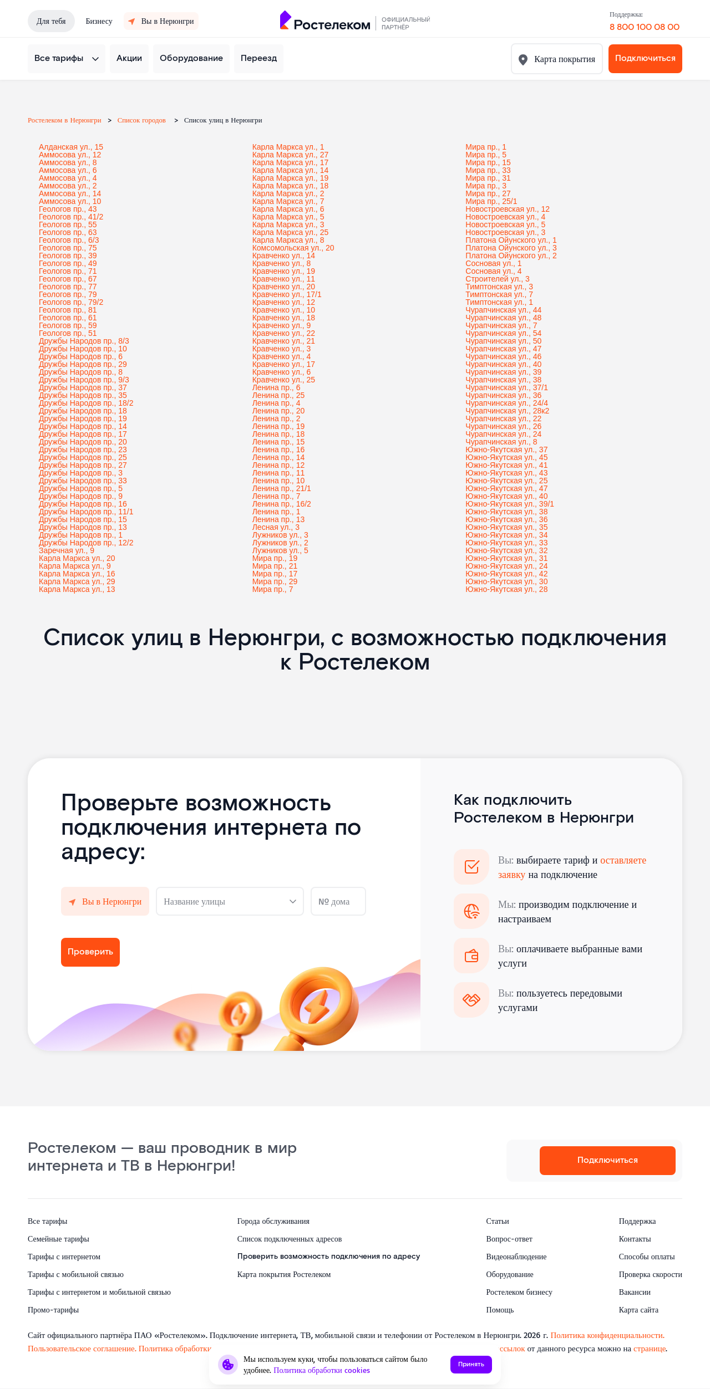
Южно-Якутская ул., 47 (506, 488)
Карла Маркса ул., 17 (290, 162)
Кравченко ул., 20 (283, 286)
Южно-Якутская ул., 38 (506, 511)
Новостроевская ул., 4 (505, 216)
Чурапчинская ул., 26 (503, 426)
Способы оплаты (647, 1256)
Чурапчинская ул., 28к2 (507, 410)
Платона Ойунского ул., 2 (510, 255)
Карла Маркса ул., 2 (288, 193)
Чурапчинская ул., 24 (503, 434)
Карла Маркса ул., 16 (77, 573)
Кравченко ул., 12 (283, 302)
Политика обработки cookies (321, 1370)
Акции (129, 58)
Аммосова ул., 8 (68, 162)
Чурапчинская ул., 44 (503, 309)
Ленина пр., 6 (276, 387)
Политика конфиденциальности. (607, 1335)
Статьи (497, 1220)
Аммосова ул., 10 (70, 201)
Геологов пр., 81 (68, 309)
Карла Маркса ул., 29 (77, 581)
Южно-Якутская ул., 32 (506, 550)
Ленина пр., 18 (278, 434)
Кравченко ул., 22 (283, 333)
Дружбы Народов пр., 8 (81, 371)
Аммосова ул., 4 (68, 177)
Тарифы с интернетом (64, 1256)
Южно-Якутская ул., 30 (506, 581)
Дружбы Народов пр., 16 (83, 503)
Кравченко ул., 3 (281, 348)
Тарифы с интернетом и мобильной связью (99, 1291)
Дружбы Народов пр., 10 (83, 348)
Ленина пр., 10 (278, 480)
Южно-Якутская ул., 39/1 (509, 503)
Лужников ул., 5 (280, 550)
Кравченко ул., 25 (283, 379)
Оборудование (191, 58)
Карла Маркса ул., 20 (77, 558)
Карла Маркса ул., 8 (288, 240)
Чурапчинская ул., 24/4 (506, 403)
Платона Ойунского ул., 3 (510, 247)
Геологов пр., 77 (68, 286)
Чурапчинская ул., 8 (501, 441)
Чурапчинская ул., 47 (503, 348)
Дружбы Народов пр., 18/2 (86, 403)
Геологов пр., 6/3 (69, 240)
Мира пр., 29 (275, 581)
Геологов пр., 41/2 (71, 216)
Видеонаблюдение (516, 1256)
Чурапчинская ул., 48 (503, 317)
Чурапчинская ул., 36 (503, 395)
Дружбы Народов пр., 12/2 (86, 542)
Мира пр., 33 (488, 170)
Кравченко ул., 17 (283, 364)
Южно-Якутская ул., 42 (506, 573)
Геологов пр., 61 (68, 317)
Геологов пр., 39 (68, 255)
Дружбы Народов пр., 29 (83, 364)
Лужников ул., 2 (280, 542)
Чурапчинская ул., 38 (503, 379)
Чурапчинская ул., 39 (503, 371)
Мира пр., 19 (275, 558)
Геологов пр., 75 (68, 247)
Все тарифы (58, 58)
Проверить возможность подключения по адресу (328, 1257)
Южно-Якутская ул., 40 (506, 496)
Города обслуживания (273, 1220)
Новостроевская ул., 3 (505, 232)
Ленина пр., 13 (278, 519)
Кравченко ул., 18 (283, 317)
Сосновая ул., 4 (493, 271)
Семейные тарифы (58, 1238)
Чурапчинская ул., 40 (503, 364)
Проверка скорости (650, 1274)
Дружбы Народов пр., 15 (83, 519)
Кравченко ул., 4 (281, 356)
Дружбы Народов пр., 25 (83, 457)
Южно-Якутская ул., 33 (506, 542)
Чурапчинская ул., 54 (503, 333)
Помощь (500, 1309)
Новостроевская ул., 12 (507, 209)
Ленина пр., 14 (278, 457)
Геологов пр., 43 (68, 209)
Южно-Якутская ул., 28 (506, 589)
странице (649, 1348)
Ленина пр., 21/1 (281, 488)
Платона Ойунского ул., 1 (510, 240)
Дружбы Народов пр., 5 (81, 488)
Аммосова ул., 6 (68, 170)
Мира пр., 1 (485, 146)
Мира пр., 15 (488, 162)
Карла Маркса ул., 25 (290, 232)
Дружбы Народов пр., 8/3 (84, 340)
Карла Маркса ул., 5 (288, 216)
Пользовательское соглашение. (82, 1348)
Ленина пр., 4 (276, 403)
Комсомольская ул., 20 (293, 247)
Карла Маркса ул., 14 (290, 170)
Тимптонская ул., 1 (499, 302)
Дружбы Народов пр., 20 (83, 441)
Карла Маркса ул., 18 (290, 185)
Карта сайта (638, 1309)
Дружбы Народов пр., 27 (83, 465)
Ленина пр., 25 (278, 395)
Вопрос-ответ (509, 1238)
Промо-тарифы (53, 1309)
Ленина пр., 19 (278, 426)
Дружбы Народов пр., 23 (83, 449)
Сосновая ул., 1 (493, 263)
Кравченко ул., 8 (281, 263)
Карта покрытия (563, 58)
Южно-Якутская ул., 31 (506, 558)
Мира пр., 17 (275, 573)
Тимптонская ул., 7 (499, 294)
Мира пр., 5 (485, 154)
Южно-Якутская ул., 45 (506, 457)
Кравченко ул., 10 (283, 309)
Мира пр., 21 (275, 565)
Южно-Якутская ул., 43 (506, 472)
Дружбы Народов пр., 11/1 (86, 511)
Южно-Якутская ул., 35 (506, 527)
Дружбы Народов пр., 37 (83, 387)
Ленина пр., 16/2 (281, 503)
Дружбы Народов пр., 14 (83, 426)
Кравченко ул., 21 (283, 340)
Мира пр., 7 (272, 589)
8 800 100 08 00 (644, 27)
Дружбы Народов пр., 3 (81, 472)
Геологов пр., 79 (68, 294)
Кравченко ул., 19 (283, 271)
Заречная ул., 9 (66, 550)
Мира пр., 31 (488, 177)
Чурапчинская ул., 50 (503, 340)
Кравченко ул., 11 (283, 278)
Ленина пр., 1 (276, 511)
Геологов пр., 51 (68, 333)
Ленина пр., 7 (276, 496)
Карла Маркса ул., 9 (75, 565)
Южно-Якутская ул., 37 (506, 449)
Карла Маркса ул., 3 (288, 224)
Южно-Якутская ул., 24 (506, 565)
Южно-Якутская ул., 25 (506, 480)
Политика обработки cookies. (192, 1348)
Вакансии (635, 1291)
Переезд (259, 58)
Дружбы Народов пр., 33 (83, 480)
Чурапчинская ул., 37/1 (506, 387)
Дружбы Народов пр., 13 (83, 527)
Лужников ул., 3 (280, 534)
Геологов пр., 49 (68, 263)
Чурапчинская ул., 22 (503, 418)
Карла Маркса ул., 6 (288, 209)
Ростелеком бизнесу (519, 1291)
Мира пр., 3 (485, 185)
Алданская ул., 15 (71, 146)
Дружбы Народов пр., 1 (81, 534)
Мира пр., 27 (488, 193)
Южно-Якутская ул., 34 (506, 534)
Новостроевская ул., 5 (505, 224)
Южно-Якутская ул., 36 (506, 519)
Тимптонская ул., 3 (499, 286)
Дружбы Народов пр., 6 (81, 356)
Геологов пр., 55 (68, 224)
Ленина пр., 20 (278, 410)
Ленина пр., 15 (278, 441)
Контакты (635, 1238)
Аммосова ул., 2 (68, 185)
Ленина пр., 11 (278, 472)
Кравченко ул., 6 (281, 371)
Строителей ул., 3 (497, 278)
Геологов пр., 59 (68, 325)
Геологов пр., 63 (68, 232)
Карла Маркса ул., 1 (288, 146)
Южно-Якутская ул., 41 (506, 465)
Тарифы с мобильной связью (76, 1274)
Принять (471, 1364)
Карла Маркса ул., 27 (290, 154)
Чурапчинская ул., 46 (503, 356)
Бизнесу (99, 20)
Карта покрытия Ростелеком (284, 1274)
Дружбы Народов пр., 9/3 (84, 379)
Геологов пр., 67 (68, 278)
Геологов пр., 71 (68, 271)
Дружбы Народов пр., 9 (81, 496)
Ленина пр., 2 (276, 418)
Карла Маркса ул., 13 (77, 589)
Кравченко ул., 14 (283, 255)
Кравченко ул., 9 (281, 325)
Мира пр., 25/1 (491, 201)
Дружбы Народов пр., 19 (83, 418)
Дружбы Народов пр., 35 (83, 395)
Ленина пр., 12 (278, 465)
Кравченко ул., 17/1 (287, 294)
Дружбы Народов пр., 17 (83, 434)
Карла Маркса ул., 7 (288, 201)
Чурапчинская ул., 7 (501, 325)
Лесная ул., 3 (276, 527)
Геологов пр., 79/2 (71, 302)
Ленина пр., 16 (278, 449)
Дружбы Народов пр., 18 (83, 410)
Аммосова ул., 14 (70, 193)
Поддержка (637, 1220)
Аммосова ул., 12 (70, 154)
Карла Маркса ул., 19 (290, 177)
